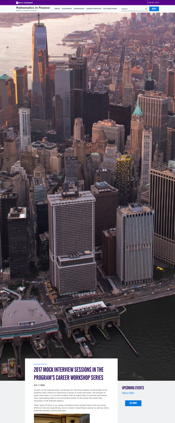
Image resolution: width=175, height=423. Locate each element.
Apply (154, 8)
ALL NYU (154, 2)
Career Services (93, 9)
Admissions (79, 9)
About (57, 9)
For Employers (110, 9)
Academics (67, 9)
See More (133, 403)
